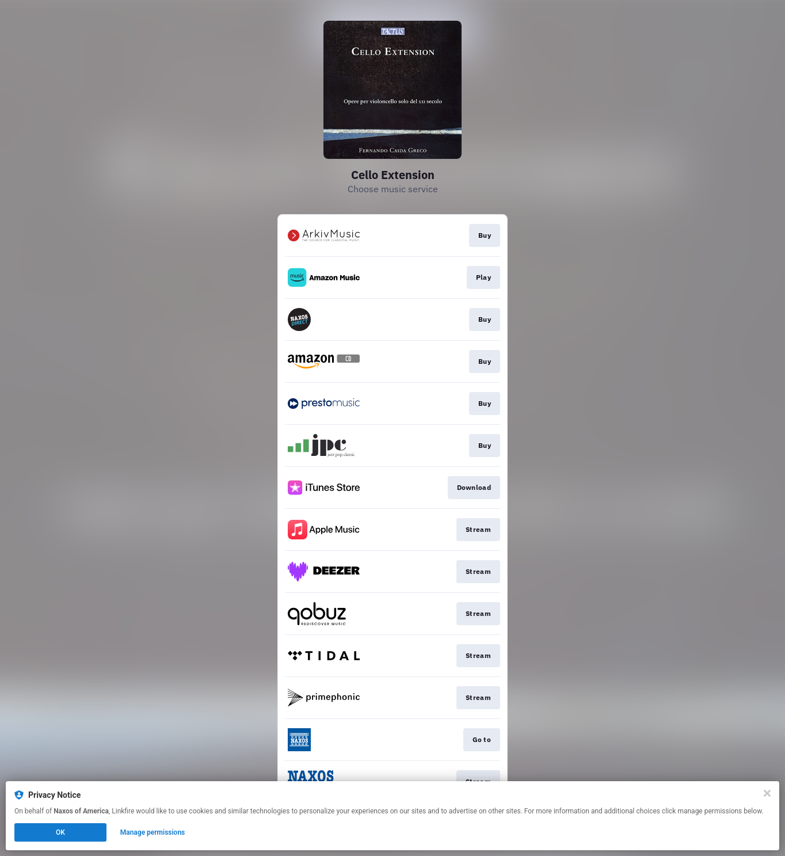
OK (60, 832)
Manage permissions (152, 832)
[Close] (767, 793)
